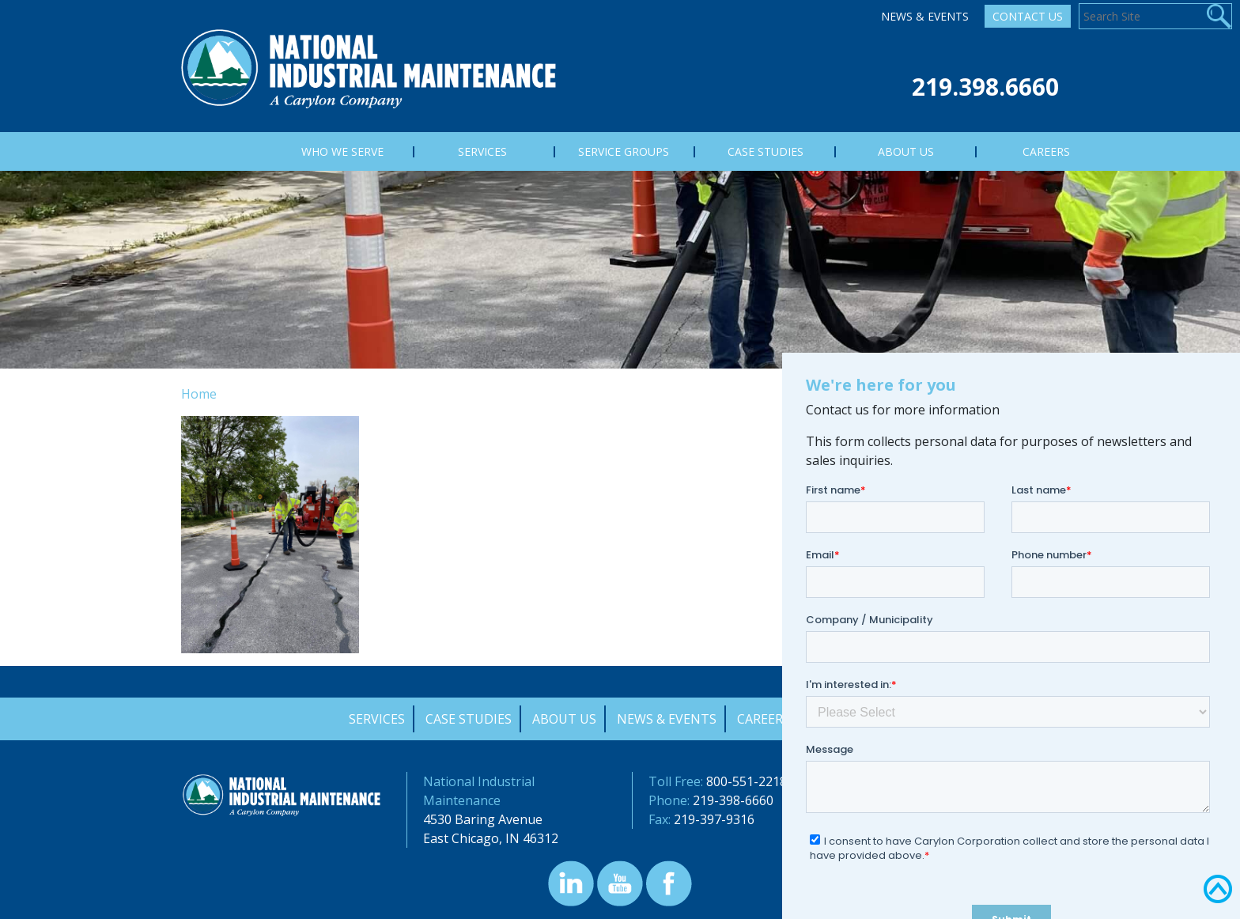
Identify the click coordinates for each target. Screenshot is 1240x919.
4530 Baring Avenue (482, 819)
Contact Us (1027, 16)
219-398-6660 (733, 800)
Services (377, 719)
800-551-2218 (746, 781)
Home (199, 394)
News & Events (925, 16)
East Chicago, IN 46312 (490, 838)
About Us (564, 719)
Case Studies (468, 719)
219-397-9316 (714, 819)
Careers (763, 719)
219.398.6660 (985, 86)
